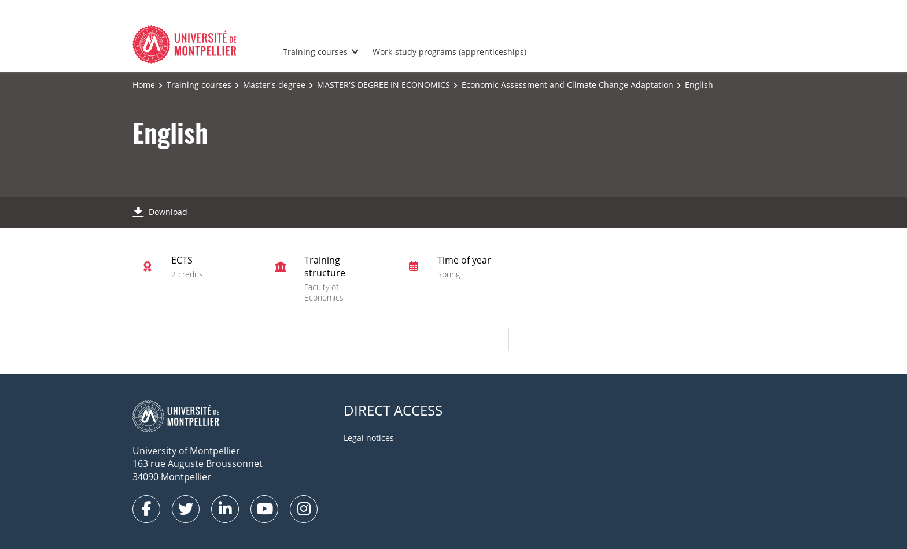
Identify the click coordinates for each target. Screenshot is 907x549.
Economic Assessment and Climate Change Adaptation (567, 84)
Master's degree (274, 84)
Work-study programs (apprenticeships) (449, 51)
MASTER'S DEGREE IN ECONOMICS (383, 84)
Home (143, 84)
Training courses (315, 51)
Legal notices (369, 437)
